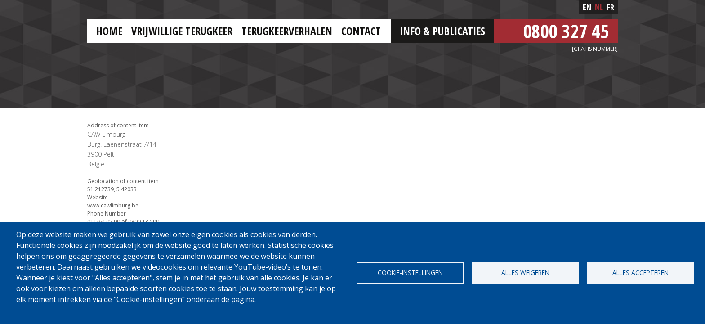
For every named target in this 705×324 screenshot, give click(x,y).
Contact (361, 30)
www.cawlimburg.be (112, 205)
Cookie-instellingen (410, 272)
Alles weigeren (525, 272)
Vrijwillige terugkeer (181, 30)
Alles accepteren (640, 272)
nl (599, 7)
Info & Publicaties (442, 30)
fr (610, 7)
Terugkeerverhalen (286, 30)
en (587, 7)
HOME (109, 30)
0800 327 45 (566, 31)
